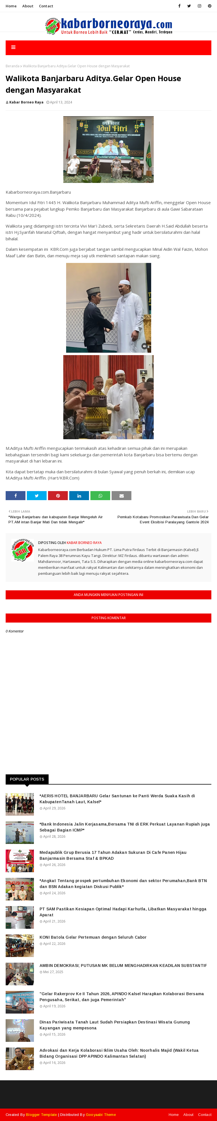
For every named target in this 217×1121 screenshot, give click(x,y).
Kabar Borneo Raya (26, 102)
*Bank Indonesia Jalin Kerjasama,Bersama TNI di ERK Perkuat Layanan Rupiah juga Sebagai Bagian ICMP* (125, 827)
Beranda (12, 66)
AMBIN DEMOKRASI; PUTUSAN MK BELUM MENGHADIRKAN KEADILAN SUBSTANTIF (123, 965)
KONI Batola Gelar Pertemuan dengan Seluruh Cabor (93, 937)
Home (11, 5)
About (27, 5)
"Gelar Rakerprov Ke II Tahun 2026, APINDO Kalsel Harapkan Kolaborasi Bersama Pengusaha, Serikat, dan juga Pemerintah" (122, 997)
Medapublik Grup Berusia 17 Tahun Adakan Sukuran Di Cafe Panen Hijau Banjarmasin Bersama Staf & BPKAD (113, 855)
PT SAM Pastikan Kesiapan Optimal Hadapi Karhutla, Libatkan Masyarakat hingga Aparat (123, 912)
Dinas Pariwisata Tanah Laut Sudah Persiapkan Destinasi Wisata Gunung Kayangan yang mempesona (115, 1025)
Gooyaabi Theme (101, 1115)
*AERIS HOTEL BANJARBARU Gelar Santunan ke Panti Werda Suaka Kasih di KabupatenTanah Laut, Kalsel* (117, 799)
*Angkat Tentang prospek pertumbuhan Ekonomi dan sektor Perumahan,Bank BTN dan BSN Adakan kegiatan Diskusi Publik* (123, 883)
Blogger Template (41, 1115)
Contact (46, 5)
